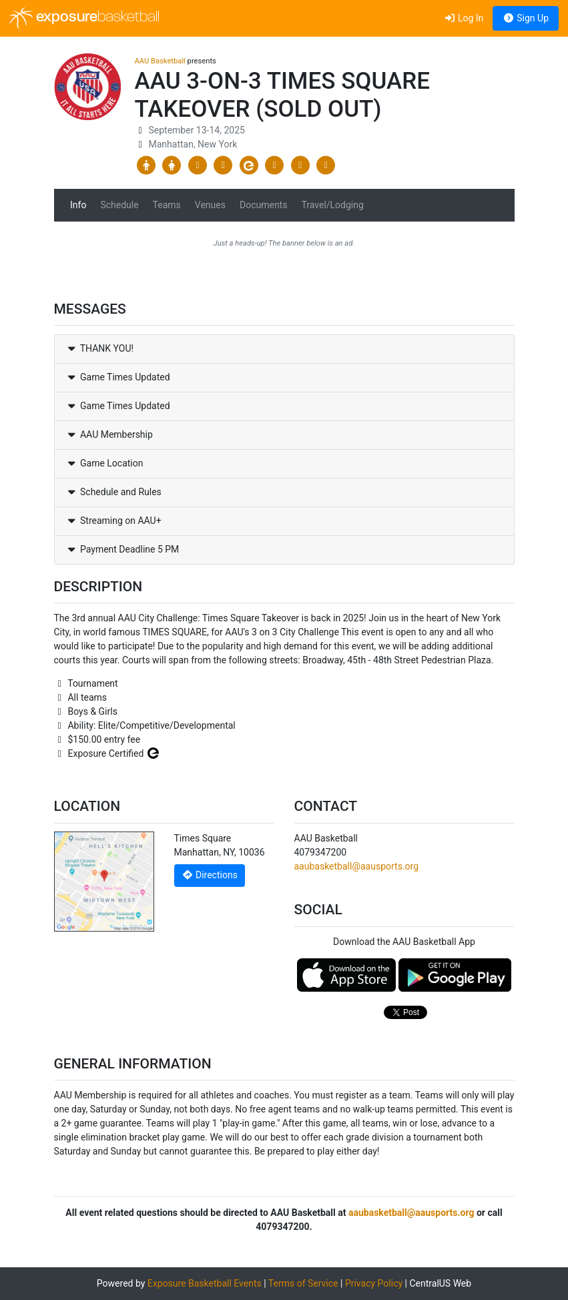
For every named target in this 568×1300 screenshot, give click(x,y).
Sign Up (526, 18)
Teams (167, 205)
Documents (263, 205)
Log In (463, 18)
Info (78, 205)
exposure (84, 18)
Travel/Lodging (332, 205)
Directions (210, 875)
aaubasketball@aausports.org (356, 866)
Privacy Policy (373, 1283)
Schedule (119, 205)
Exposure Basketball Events (205, 1283)
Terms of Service (303, 1283)
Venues (210, 205)
